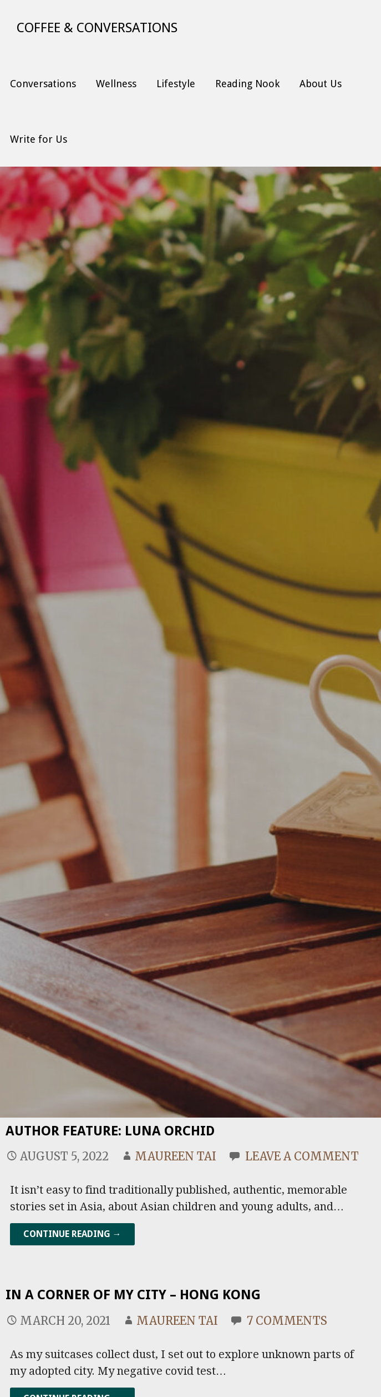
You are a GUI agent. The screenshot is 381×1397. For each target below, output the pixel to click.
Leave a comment (302, 1156)
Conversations (43, 83)
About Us (320, 83)
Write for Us (38, 139)
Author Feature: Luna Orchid (110, 1131)
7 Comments (287, 1321)
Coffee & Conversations (97, 28)
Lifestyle (175, 83)
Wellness (116, 83)
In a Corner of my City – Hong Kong (133, 1295)
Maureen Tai (175, 1156)
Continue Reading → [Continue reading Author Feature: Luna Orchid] (72, 1234)
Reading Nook (247, 83)
